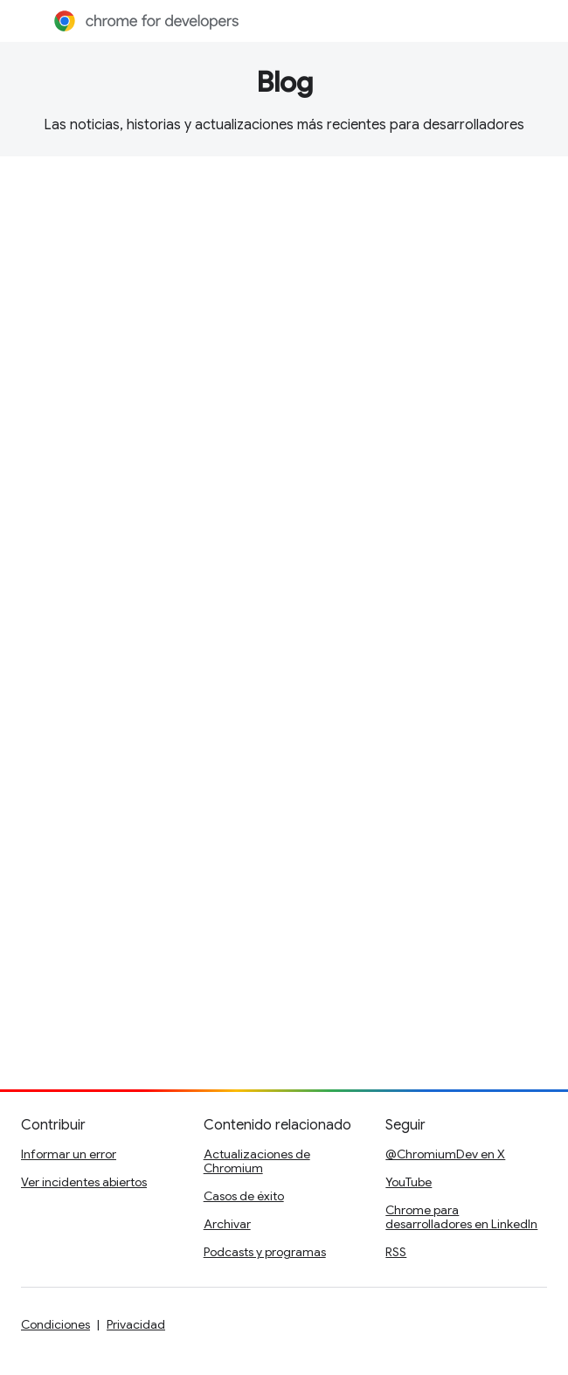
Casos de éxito (244, 1196)
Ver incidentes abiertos (84, 1182)
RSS (395, 1252)
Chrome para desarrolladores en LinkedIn (461, 1217)
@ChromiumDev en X (445, 1154)
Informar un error (68, 1154)
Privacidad (136, 1324)
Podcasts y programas (265, 1252)
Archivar (227, 1224)
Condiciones (55, 1324)
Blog (284, 82)
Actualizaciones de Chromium (257, 1161)
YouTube (408, 1182)
